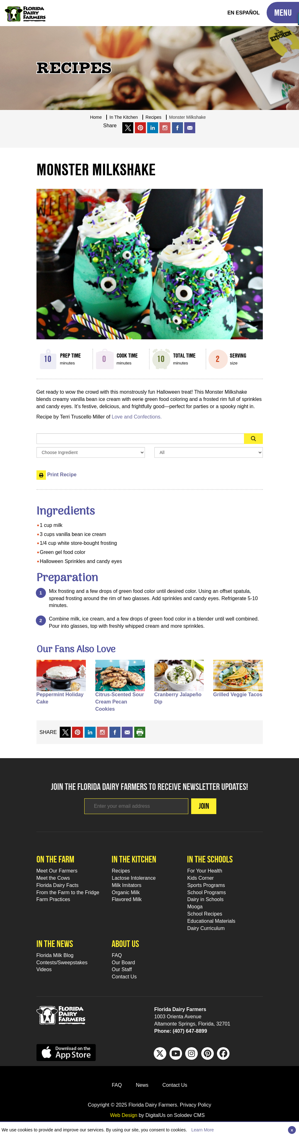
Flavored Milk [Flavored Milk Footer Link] (126, 899)
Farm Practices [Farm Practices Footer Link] (53, 899)
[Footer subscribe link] (136, 806)
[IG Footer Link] (191, 1053)
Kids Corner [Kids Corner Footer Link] (200, 878)
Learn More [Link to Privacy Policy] (202, 1129)
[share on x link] (127, 127)
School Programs (206, 892)
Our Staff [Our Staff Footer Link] (122, 969)
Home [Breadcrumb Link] (96, 117)
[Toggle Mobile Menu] (283, 12)
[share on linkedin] (90, 732)
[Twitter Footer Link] (160, 1053)
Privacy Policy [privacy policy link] (195, 1105)
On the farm (55, 859)
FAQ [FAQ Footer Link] (117, 955)
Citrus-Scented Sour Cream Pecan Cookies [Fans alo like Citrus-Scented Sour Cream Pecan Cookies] (119, 702)
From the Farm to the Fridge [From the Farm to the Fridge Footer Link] (67, 892)
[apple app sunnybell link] (66, 1052)
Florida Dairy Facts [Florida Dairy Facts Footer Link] (57, 885)
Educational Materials (211, 921)
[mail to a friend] (127, 732)
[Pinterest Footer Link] (207, 1053)
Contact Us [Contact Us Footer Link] (124, 976)
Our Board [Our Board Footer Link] (123, 962)
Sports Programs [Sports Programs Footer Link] (206, 885)
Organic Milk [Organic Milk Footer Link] (126, 892)
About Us (125, 943)
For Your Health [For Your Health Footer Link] (204, 870)
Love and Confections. (137, 416)
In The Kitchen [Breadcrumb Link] (123, 117)
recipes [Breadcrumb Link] (154, 117)
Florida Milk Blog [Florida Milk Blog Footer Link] (55, 955)
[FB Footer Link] (223, 1053)
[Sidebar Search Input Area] (140, 438)
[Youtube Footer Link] (175, 1053)
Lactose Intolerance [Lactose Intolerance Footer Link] (134, 878)
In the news (54, 943)
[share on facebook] (177, 127)
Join (204, 806)
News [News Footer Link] (142, 1085)
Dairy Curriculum (205, 928)
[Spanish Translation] (243, 13)
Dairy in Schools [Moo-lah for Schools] (205, 899)
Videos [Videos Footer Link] (44, 969)
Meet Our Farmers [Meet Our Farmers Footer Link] (57, 870)
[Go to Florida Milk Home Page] (25, 9)
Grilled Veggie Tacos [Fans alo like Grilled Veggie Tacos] (237, 694)
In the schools (210, 859)
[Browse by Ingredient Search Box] (90, 452)
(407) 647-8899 (190, 1031)
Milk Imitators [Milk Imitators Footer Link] (126, 885)
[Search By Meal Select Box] (208, 452)
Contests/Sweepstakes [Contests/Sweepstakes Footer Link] (62, 962)
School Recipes (204, 913)
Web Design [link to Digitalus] (123, 1115)
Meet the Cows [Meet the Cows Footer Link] (53, 878)
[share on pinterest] (77, 732)
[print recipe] (139, 732)
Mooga (194, 906)
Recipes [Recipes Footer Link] (121, 870)
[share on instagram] (164, 127)
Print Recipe (56, 474)
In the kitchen (134, 859)
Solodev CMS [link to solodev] (189, 1115)
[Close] (292, 1130)
